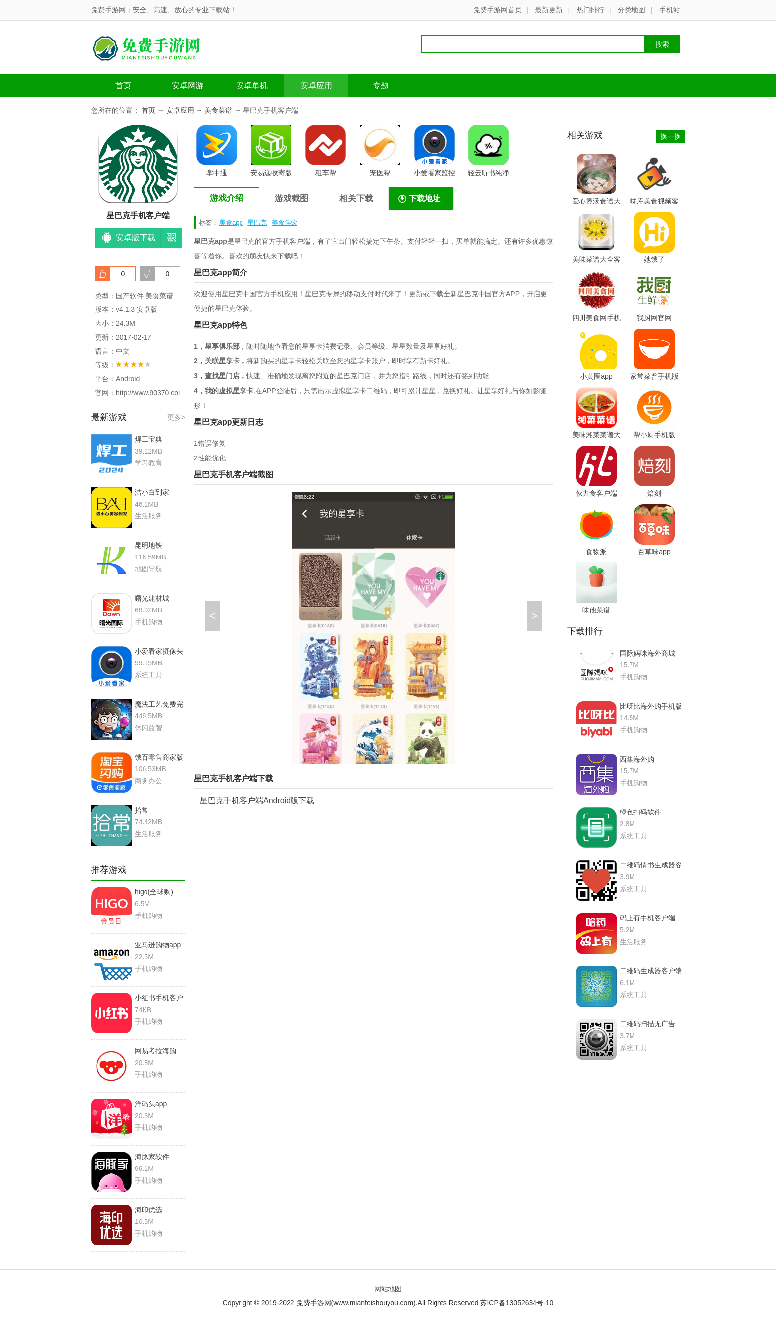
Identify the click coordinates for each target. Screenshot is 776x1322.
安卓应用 (316, 85)
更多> (176, 417)
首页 (123, 85)
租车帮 (325, 151)
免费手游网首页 (497, 10)
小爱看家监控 (434, 151)
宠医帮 (380, 151)
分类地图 (631, 10)
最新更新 (549, 10)
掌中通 (216, 151)
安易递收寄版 (271, 151)
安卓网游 (187, 85)
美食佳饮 (284, 222)
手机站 (669, 10)
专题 (380, 85)
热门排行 (590, 10)
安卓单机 (252, 85)
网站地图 (388, 1289)
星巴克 (257, 222)
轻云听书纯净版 (488, 152)
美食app (231, 222)
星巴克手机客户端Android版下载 (257, 800)
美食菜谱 (218, 110)
